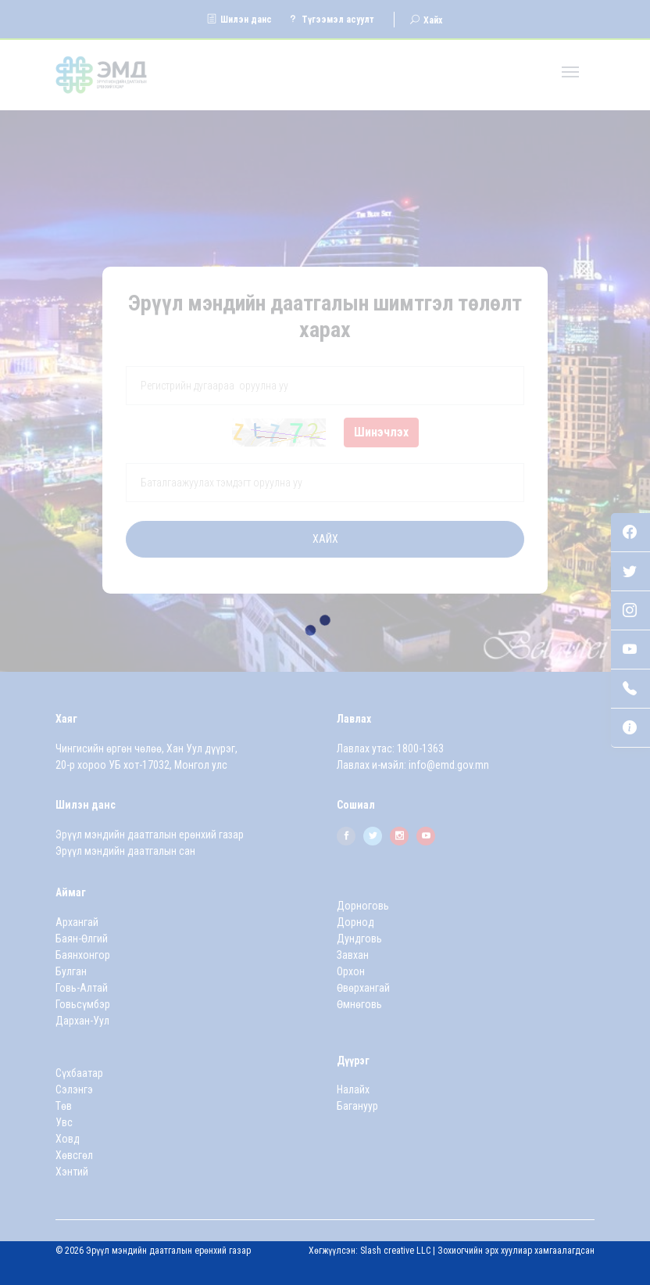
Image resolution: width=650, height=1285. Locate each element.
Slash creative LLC (395, 1250)
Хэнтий (71, 1171)
